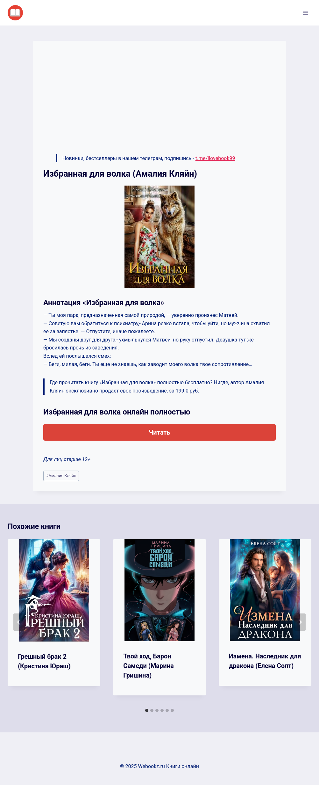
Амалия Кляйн (61, 475)
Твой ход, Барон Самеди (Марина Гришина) (148, 665)
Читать (159, 432)
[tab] (146, 710)
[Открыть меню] (305, 13)
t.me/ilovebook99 (215, 158)
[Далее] (300, 622)
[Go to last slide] (19, 622)
